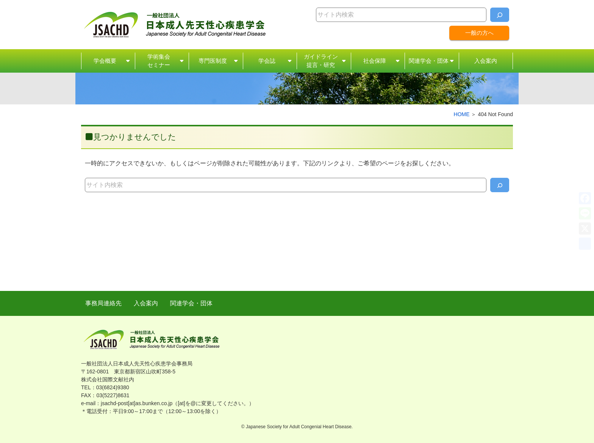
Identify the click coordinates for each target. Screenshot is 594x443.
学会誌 (266, 61)
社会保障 (374, 61)
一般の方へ (479, 33)
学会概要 (105, 61)
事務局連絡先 (103, 303)
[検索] (499, 15)
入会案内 (485, 61)
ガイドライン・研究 (321, 61)
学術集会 (158, 61)
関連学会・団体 (429, 61)
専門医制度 (213, 61)
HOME (462, 114)
